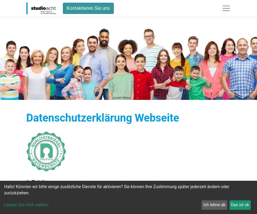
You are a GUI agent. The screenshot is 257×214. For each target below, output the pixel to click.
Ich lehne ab (214, 204)
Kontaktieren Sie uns (88, 8)
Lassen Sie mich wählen (26, 204)
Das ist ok (240, 204)
